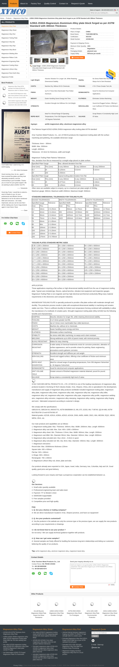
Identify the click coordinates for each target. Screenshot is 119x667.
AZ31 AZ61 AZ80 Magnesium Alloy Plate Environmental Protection (92, 614)
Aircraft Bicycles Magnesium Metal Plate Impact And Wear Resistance (38, 614)
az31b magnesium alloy (43, 551)
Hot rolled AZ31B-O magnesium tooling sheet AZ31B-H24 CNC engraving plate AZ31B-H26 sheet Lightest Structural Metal (45, 635)
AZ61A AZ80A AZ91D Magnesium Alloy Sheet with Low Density (109, 613)
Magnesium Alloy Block (9, 50)
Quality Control (50, 3)
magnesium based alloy (77, 551)
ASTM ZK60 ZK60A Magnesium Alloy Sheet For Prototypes (74, 613)
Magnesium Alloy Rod (8, 34)
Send (95, 636)
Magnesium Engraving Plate (10, 61)
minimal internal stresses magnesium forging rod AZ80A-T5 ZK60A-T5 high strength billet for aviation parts (74, 634)
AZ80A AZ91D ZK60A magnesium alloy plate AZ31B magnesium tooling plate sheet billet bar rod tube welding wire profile (15, 639)
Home (4, 3)
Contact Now (78, 57)
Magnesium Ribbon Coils (9, 57)
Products (13, 3)
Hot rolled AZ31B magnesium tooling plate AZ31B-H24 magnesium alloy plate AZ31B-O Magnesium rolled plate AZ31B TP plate (16, 647)
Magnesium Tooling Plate (9, 38)
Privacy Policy (18, 665)
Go (117, 13)
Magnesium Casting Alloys (10, 65)
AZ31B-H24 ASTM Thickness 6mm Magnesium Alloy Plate (14, 633)
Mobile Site (96, 647)
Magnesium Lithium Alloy (9, 69)
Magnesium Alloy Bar (8, 42)
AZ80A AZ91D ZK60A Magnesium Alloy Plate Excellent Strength (56, 613)
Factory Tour (36, 3)
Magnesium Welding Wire (10, 53)
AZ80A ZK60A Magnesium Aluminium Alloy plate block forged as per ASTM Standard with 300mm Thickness (49, 68)
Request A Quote (78, 3)
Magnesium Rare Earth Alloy (11, 73)
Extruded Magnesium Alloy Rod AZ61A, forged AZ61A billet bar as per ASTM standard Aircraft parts (74, 640)
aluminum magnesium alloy (60, 551)
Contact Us (63, 3)
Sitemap (100, 645)
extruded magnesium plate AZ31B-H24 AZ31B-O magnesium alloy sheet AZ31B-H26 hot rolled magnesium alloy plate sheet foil (45, 657)
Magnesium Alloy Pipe (9, 46)
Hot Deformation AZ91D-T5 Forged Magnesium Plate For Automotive (14, 653)
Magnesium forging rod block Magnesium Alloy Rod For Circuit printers (72, 652)
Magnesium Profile (7, 77)
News (90, 3)
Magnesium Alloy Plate (20, 18)
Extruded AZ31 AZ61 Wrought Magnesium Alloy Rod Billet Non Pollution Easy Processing (72, 646)
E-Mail (94, 645)
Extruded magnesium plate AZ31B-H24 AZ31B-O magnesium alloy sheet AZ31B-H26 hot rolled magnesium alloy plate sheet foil (45, 649)
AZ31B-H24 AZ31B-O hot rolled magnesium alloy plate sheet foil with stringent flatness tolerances (44, 642)
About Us (24, 3)
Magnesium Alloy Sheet (9, 30)
